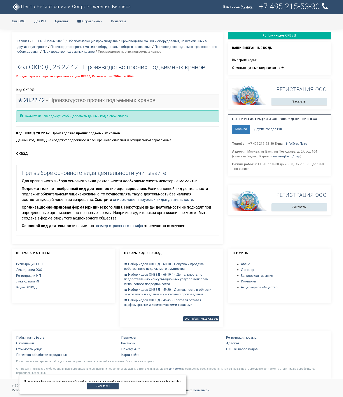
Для (19, 21)
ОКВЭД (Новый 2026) (48, 41)
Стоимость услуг (29, 349)
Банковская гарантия (257, 276)
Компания (248, 281)
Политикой (201, 390)
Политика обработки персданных (41, 355)
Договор (247, 270)
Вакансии (128, 343)
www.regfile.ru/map (286, 156)
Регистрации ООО (29, 264)
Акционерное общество (259, 287)
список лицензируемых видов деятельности (153, 199)
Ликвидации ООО (29, 270)
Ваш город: (237, 7)
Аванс (245, 264)
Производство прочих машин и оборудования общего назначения (100, 47)
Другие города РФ (268, 129)
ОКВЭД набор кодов (242, 349)
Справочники (89, 21)
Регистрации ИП (28, 276)
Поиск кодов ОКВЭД (279, 35)
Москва (241, 129)
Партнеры (128, 338)
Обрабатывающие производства (93, 41)
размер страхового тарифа (119, 226)
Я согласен (103, 386)
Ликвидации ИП (28, 281)
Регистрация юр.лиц (241, 338)
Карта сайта (130, 355)
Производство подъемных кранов (68, 52)
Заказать (299, 101)
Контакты (118, 21)
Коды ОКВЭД (26, 287)
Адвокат (232, 343)
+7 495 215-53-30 (294, 6)
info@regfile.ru (296, 144)
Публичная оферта (30, 338)
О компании (25, 343)
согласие (174, 368)
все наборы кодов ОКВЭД (201, 318)
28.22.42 (34, 100)
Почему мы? (130, 349)
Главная (23, 41)
